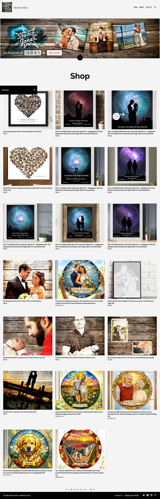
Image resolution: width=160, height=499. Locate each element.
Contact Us (118, 495)
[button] (18, 90)
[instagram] (151, 495)
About (141, 7)
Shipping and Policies (132, 495)
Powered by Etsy (24, 495)
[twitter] (144, 495)
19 (90, 489)
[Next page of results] (93, 489)
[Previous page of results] (67, 489)
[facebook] (148, 495)
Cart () (148, 7)
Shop (136, 7)
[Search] (155, 7)
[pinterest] (155, 495)
